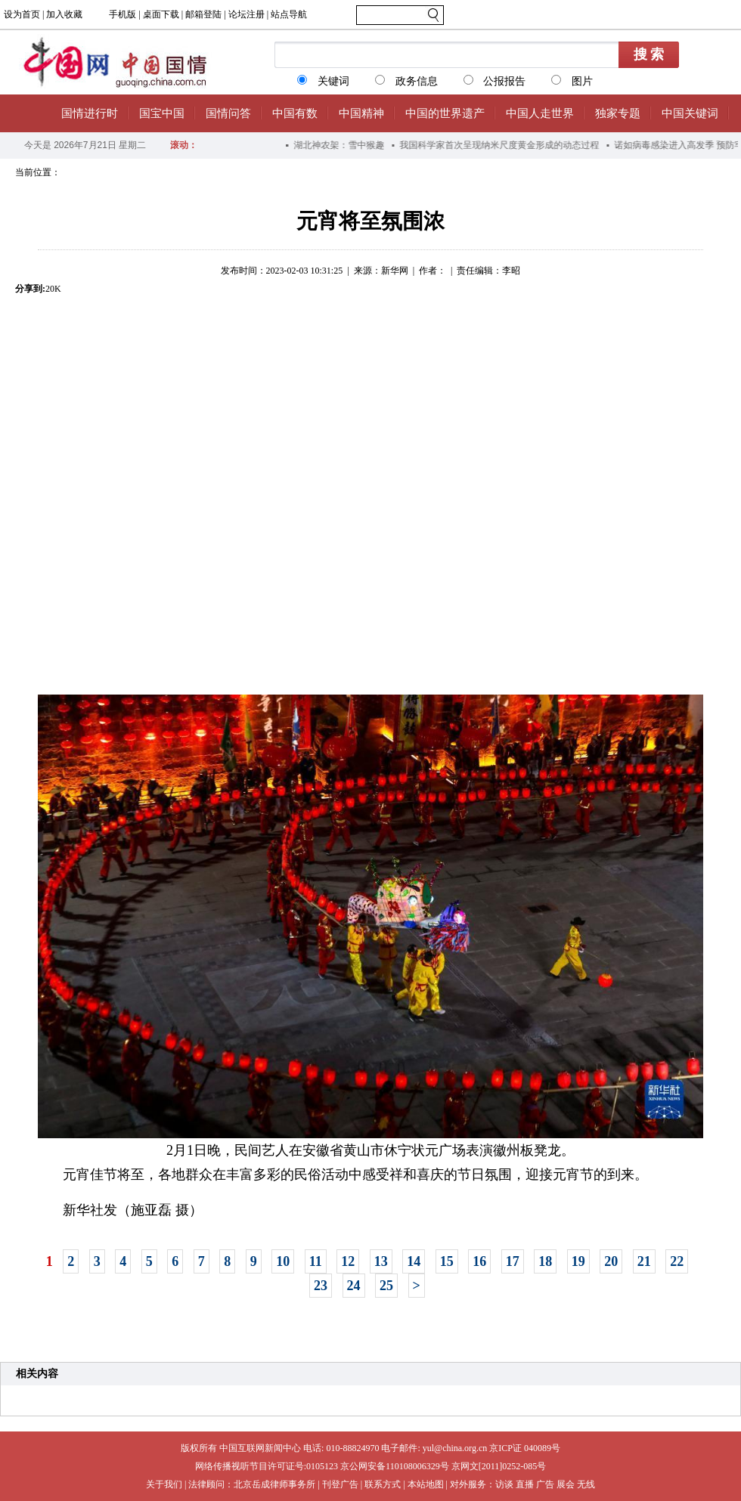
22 (677, 1261)
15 (447, 1261)
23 (320, 1285)
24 (354, 1285)
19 (578, 1261)
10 (283, 1261)
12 (348, 1261)
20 (611, 1261)
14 (413, 1261)
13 (381, 1261)
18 (545, 1261)
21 (644, 1261)
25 (386, 1285)
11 (315, 1261)
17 (512, 1261)
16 (479, 1261)
